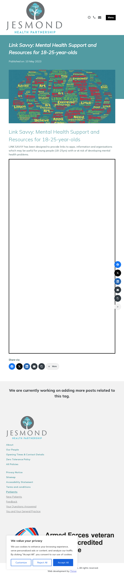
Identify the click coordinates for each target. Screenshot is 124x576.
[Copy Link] (41, 366)
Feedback (11, 501)
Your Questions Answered (21, 506)
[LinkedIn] (27, 366)
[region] (42, 552)
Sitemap (11, 477)
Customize (21, 562)
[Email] (34, 366)
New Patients (14, 496)
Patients (11, 491)
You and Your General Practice (23, 511)
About (9, 444)
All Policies (12, 464)
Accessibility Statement (19, 482)
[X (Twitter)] (19, 366)
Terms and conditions (18, 486)
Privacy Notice (14, 472)
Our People (12, 449)
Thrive (73, 571)
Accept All (63, 562)
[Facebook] (12, 366)
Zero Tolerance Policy (18, 459)
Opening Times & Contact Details (25, 454)
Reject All (42, 562)
